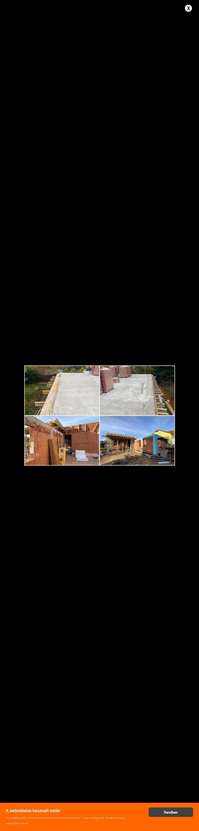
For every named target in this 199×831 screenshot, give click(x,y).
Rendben (171, 812)
